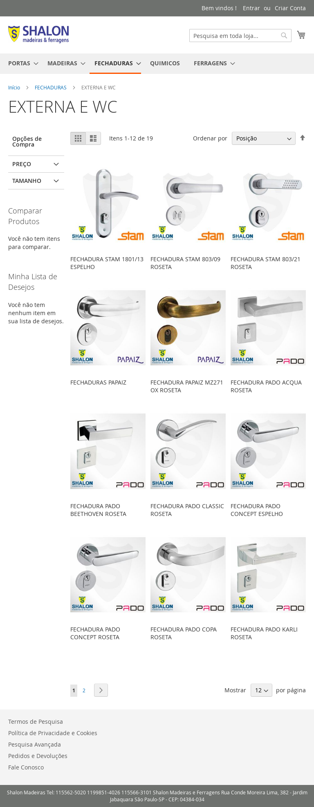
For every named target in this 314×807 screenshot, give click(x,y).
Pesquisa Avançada (34, 744)
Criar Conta (290, 8)
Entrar (251, 8)
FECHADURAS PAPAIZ (98, 382)
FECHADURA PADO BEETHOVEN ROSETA (98, 510)
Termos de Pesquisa (35, 721)
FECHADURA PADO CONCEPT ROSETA (95, 633)
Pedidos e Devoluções (37, 756)
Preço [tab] (21, 164)
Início (14, 87)
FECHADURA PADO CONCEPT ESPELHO (257, 510)
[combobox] (240, 35)
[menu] (157, 63)
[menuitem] (20, 63)
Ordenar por (210, 138)
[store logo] (38, 34)
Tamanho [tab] (26, 181)
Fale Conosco (26, 767)
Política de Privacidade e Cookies (52, 733)
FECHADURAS (51, 87)
